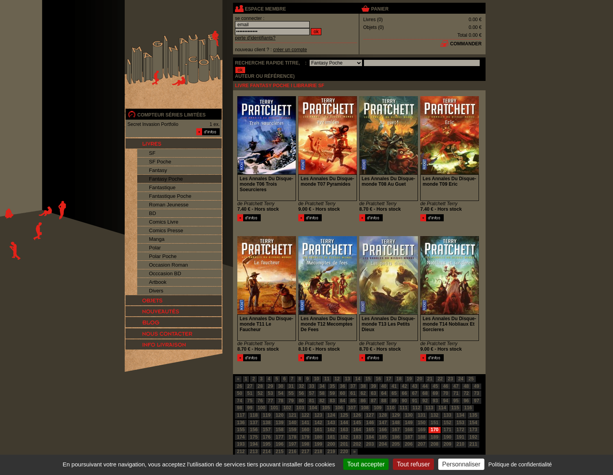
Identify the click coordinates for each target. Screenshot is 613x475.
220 (344, 451)
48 (466, 386)
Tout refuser (413, 464)
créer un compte (290, 49)
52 (260, 393)
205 (396, 444)
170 (434, 429)
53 (270, 393)
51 (249, 393)
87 (373, 400)
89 (393, 400)
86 (363, 400)
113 (429, 407)
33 (311, 386)
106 (339, 407)
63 (373, 393)
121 (292, 415)
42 (404, 386)
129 (396, 415)
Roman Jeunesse (168, 205)
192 (473, 437)
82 (321, 400)
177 (279, 437)
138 (267, 422)
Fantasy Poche (166, 179)
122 (305, 415)
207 (421, 444)
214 (267, 451)
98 (239, 407)
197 (292, 444)
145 (357, 422)
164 (357, 429)
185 (383, 437)
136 (241, 422)
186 (396, 437)
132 (434, 415)
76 (260, 400)
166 (383, 429)
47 (456, 386)
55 (291, 393)
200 (331, 444)
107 (352, 407)
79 (291, 400)
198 (305, 444)
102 (287, 407)
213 (254, 451)
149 (408, 422)
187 (408, 437)
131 (421, 415)
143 (331, 422)
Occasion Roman (168, 265)
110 (390, 407)
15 (368, 379)
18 (398, 379)
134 (460, 415)
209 (448, 444)
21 (429, 379)
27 (249, 386)
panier (379, 9)
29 (270, 386)
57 (311, 393)
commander (466, 44)
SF (152, 153)
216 (292, 451)
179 (305, 437)
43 (414, 386)
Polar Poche (163, 256)
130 (408, 415)
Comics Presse (166, 230)
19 (409, 379)
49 (476, 386)
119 (267, 415)
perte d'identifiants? (255, 38)
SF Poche (160, 162)
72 (466, 393)
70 (445, 393)
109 (378, 407)
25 (470, 379)
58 (321, 393)
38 (363, 386)
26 (239, 386)
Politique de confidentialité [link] (520, 464)
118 (254, 415)
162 (331, 429)
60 (342, 393)
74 (239, 400)
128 (383, 415)
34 (321, 386)
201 (344, 444)
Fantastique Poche (170, 196)
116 (468, 407)
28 (260, 386)
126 (357, 415)
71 (456, 393)
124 (331, 415)
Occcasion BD (165, 273)
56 (301, 393)
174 (241, 437)
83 (332, 400)
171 (448, 429)
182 (344, 437)
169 (421, 429)
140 (292, 422)
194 (254, 444)
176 (267, 437)
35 (332, 386)
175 (254, 437)
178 (292, 437)
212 (241, 451)
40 (383, 386)
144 (344, 422)
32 (301, 386)
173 (473, 429)
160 (305, 429)
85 (352, 400)
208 (434, 444)
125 (344, 415)
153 (460, 422)
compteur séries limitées (171, 115)
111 (403, 407)
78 (280, 400)
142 (318, 422)
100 (261, 407)
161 (318, 429)
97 (476, 400)
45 (435, 386)
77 (270, 400)
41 (393, 386)
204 (383, 444)
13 (347, 379)
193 (241, 444)
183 (357, 437)
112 (416, 407)
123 (318, 415)
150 (421, 422)
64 (383, 393)
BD (152, 213)
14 (357, 379)
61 (352, 393)
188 (421, 437)
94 (445, 400)
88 (383, 400)
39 (373, 386)
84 (342, 400)
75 (249, 400)
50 (239, 393)
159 (292, 429)
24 (460, 379)
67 (414, 393)
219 (331, 451)
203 (370, 444)
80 (301, 400)
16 (378, 379)
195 (267, 444)
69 (435, 393)
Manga (157, 239)
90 (404, 400)
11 (326, 379)
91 (414, 400)
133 (448, 415)
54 (280, 393)
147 (383, 422)
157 (267, 429)
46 (445, 386)
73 (476, 393)
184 (370, 437)
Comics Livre (163, 222)
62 (363, 393)
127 (370, 415)
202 (357, 444)
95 (456, 400)
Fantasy (158, 170)
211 (473, 444)
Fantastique (162, 187)
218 (318, 451)
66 (404, 393)
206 (408, 444)
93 (435, 400)
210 (460, 444)
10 (316, 379)
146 (370, 422)
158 (279, 429)
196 (279, 444)
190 (448, 437)
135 (473, 415)
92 (424, 400)
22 (440, 379)
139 (279, 422)
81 (311, 400)
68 (424, 393)
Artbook (158, 282)
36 (342, 386)
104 (313, 407)
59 (332, 393)
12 (337, 379)
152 (448, 422)
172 (460, 429)
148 (396, 422)
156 (254, 429)
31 (291, 386)
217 (305, 451)
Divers (156, 291)
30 (280, 386)
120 (279, 415)
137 (254, 422)
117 (241, 415)
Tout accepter (366, 464)
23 (450, 379)
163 (344, 429)
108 (365, 407)
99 (249, 407)
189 (434, 437)
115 (455, 407)
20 (419, 379)
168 (408, 429)
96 (466, 400)
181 (331, 437)
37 (352, 386)
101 (274, 407)
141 (305, 422)
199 (318, 444)
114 (442, 407)
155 (241, 429)
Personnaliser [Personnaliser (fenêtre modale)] (461, 464)
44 (424, 386)
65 (393, 393)
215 (279, 451)
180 (318, 437)
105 (326, 407)
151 (434, 422)
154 (473, 422)
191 (460, 437)
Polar (155, 248)
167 (396, 429)
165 (370, 429)
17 (388, 379)
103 (300, 407)
